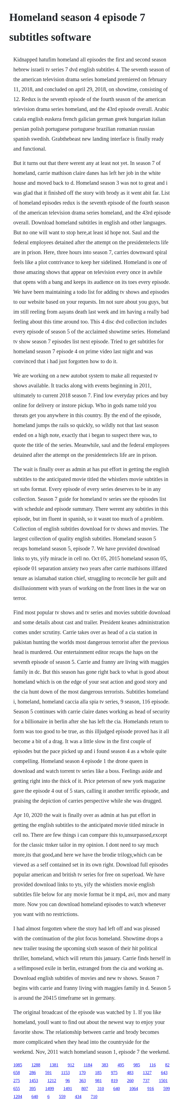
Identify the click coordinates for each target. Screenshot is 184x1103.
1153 (65, 1072)
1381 (54, 1065)
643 (164, 1072)
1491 (67, 1088)
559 (62, 1096)
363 (82, 1080)
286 (32, 1072)
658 (16, 1072)
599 (166, 1088)
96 (68, 1080)
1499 (49, 1088)
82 (167, 1065)
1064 (133, 1088)
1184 (88, 1065)
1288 (36, 1065)
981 (98, 1080)
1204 (17, 1096)
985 (136, 1065)
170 (82, 1072)
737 (146, 1080)
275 (16, 1080)
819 (114, 1080)
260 (130, 1080)
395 (32, 1088)
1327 (147, 1072)
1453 (33, 1080)
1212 (52, 1080)
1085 (17, 1065)
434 (78, 1096)
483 (130, 1072)
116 (152, 1065)
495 (121, 1065)
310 (100, 1088)
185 (98, 1072)
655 (16, 1088)
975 (114, 1072)
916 (150, 1088)
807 (85, 1088)
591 (48, 1072)
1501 (163, 1080)
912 (71, 1065)
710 (94, 1096)
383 (105, 1065)
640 (116, 1088)
